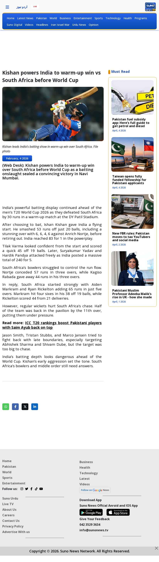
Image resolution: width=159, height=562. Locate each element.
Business (65, 18)
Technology (113, 18)
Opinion (93, 25)
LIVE (35, 6)
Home (10, 18)
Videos (29, 25)
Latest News (25, 18)
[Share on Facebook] (15, 406)
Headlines (42, 25)
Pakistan (41, 18)
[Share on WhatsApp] (5, 406)
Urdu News (79, 25)
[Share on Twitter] (25, 406)
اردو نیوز (21, 7)
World (53, 18)
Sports (99, 18)
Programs (140, 18)
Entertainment (83, 18)
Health (127, 18)
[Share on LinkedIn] (34, 406)
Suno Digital (14, 25)
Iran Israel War (60, 25)
